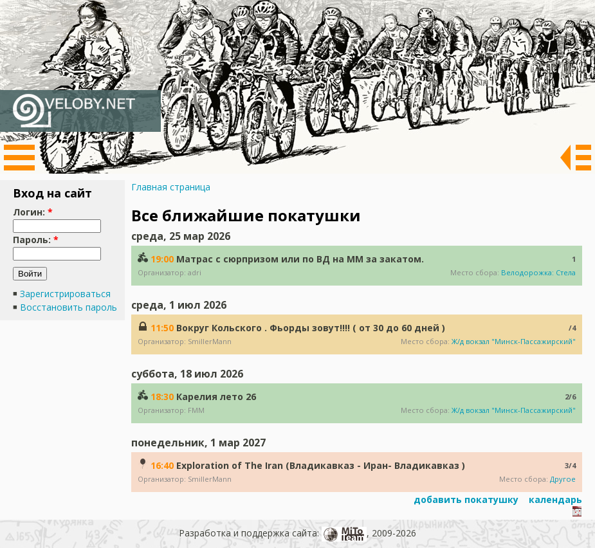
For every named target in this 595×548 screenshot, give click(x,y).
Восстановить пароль (68, 307)
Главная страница (170, 187)
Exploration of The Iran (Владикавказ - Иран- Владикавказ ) (320, 465)
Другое (563, 479)
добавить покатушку (464, 499)
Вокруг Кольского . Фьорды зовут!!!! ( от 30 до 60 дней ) (310, 328)
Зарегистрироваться (65, 294)
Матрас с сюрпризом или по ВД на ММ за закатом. (300, 259)
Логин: (33, 212)
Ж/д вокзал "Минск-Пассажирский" (514, 341)
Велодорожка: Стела (538, 272)
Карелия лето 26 (216, 396)
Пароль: (36, 239)
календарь (554, 499)
